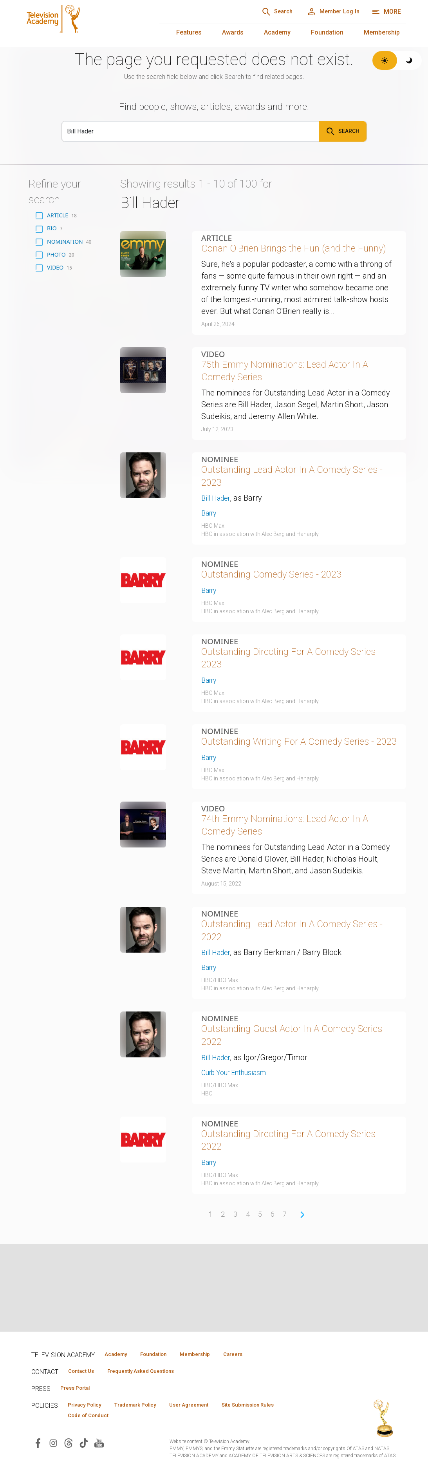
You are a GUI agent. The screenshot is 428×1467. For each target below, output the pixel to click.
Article (216, 238)
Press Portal (79, 1390)
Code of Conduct (92, 1419)
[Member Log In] (328, 11)
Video (213, 373)
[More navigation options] (386, 11)
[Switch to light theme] (384, 60)
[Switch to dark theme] (409, 60)
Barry (210, 543)
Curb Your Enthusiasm (239, 1147)
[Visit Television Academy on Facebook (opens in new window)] (38, 1446)
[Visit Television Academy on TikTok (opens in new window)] (83, 1446)
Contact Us (84, 1372)
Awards (233, 32)
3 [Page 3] (235, 1294)
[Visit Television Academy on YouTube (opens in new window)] (99, 1446)
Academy (277, 32)
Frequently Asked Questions (153, 1372)
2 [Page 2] (222, 1294)
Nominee (219, 484)
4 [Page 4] (248, 1294)
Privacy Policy (88, 1407)
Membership (382, 32)
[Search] (263, 11)
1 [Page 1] (209, 1294)
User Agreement (210, 1407)
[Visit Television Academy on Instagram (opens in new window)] (53, 1446)
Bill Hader (217, 528)
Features (189, 32)
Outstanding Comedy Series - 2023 (283, 606)
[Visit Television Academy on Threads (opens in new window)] (68, 1446)
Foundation (327, 32)
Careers (259, 1354)
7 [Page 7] (286, 1294)
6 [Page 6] (273, 1294)
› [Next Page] (303, 1294)
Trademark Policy (148, 1407)
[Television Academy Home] (83, 23)
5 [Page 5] (260, 1294)
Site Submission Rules (278, 1407)
